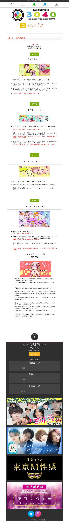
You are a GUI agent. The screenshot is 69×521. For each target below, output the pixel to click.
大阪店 (23, 391)
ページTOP (34, 336)
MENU (56, 4)
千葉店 (23, 379)
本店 (23, 368)
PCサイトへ (34, 354)
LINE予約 (34, 4)
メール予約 (45, 4)
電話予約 (22, 4)
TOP (11, 4)
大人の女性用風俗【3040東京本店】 (34, 0)
